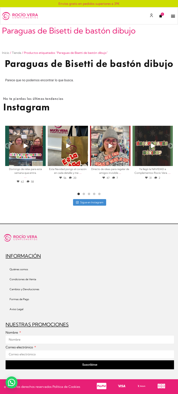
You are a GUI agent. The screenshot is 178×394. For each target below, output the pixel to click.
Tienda (16, 53)
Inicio (5, 53)
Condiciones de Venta (23, 279)
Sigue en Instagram (89, 202)
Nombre (12, 332)
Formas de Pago (19, 299)
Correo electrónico (20, 347)
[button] (173, 16)
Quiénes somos (19, 269)
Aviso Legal (16, 309)
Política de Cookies (66, 387)
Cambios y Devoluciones (24, 289)
